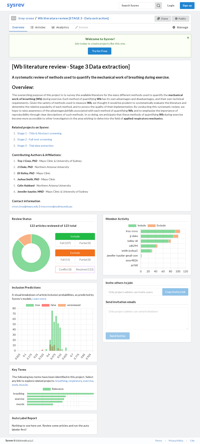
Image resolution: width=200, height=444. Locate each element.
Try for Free (99, 51)
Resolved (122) (85, 269)
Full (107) (65, 243)
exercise (88, 380)
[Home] (15, 5)
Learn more (39, 298)
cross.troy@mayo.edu (25, 206)
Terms (158, 440)
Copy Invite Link (175, 291)
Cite (192, 440)
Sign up (187, 5)
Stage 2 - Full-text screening (34, 139)
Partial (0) (85, 243)
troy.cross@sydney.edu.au (56, 206)
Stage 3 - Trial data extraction (35, 145)
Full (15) (65, 259)
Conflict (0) (65, 269)
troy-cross (26, 18)
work (15, 384)
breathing (61, 380)
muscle (23, 384)
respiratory (75, 380)
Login (170, 5)
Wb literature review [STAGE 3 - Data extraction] (73, 18)
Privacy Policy (176, 440)
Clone (162, 18)
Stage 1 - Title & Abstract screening (39, 133)
